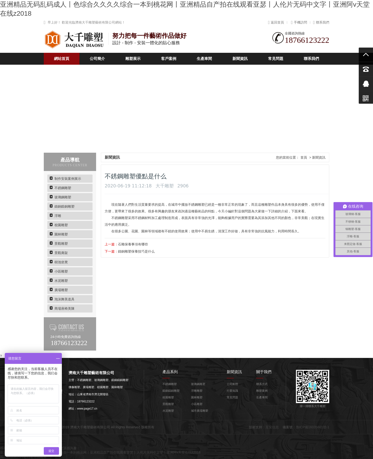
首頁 (303, 157)
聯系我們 (321, 22)
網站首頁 (61, 59)
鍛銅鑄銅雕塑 (171, 390)
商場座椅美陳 (64, 308)
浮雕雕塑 (196, 390)
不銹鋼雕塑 (62, 188)
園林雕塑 (61, 234)
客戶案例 (168, 59)
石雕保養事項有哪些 (133, 244)
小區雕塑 (61, 271)
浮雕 (57, 216)
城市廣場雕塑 (199, 410)
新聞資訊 (240, 59)
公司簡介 (97, 59)
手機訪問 (299, 22)
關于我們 (263, 372)
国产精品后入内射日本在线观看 (23, 457)
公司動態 (232, 384)
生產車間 (204, 59)
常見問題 (275, 59)
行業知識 (232, 390)
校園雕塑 (61, 225)
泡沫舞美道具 (64, 299)
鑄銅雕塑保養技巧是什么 (136, 251)
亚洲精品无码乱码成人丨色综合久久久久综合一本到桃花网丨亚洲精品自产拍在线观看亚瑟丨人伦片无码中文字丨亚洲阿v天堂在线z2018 (100, 452)
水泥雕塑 (61, 281)
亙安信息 (272, 427)
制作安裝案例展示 (67, 179)
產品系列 (170, 372)
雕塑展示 (133, 59)
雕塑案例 (262, 390)
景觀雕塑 (61, 243)
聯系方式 (262, 384)
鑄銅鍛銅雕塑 (64, 206)
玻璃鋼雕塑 (62, 197)
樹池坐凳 (61, 262)
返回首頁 (276, 22)
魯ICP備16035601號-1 (312, 427)
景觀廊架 (61, 253)
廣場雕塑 (61, 290)
